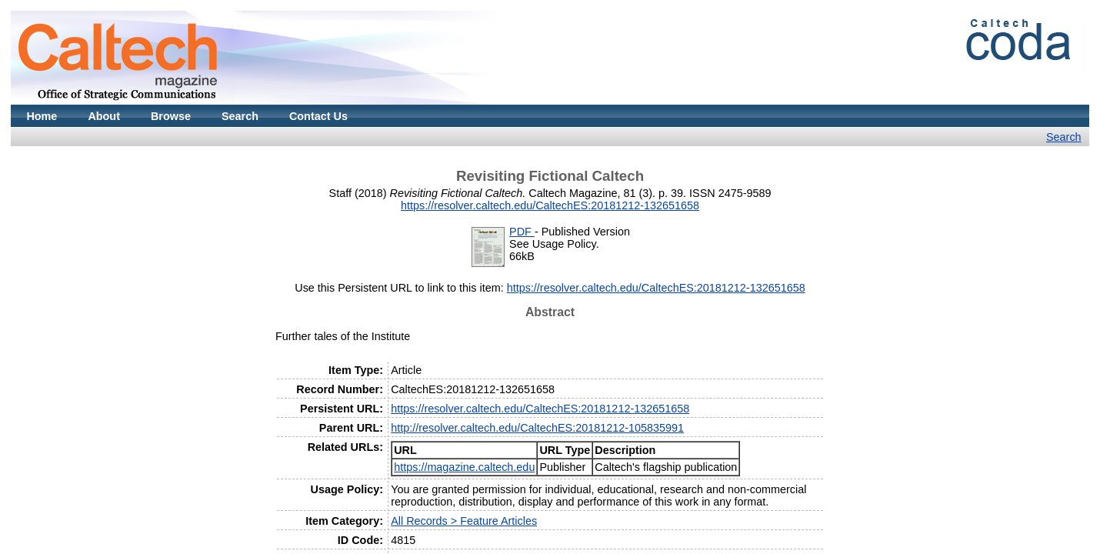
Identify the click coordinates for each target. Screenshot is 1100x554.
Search (240, 116)
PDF (522, 231)
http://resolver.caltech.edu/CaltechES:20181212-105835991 (537, 428)
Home (41, 116)
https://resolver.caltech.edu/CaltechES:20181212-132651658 (550, 205)
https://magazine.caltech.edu (464, 467)
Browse (171, 116)
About (104, 116)
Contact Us (318, 116)
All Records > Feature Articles (464, 521)
